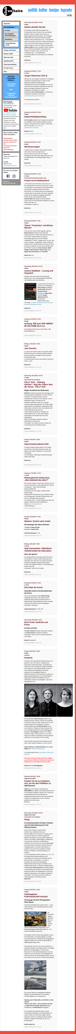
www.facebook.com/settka (31, 127)
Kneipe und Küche (10, 50)
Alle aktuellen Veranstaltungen (10, 35)
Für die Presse (8, 68)
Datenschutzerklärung (9, 183)
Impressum (6, 181)
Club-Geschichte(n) (10, 64)
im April (7, 30)
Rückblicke (8, 39)
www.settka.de (39, 125)
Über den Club (8, 57)
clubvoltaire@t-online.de (10, 165)
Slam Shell (51, 854)
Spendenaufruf (8, 61)
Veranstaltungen (9, 27)
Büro (5, 71)
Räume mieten (8, 54)
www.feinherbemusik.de (38, 748)
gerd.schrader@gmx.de (35, 504)
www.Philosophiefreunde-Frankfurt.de (34, 96)
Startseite (7, 23)
